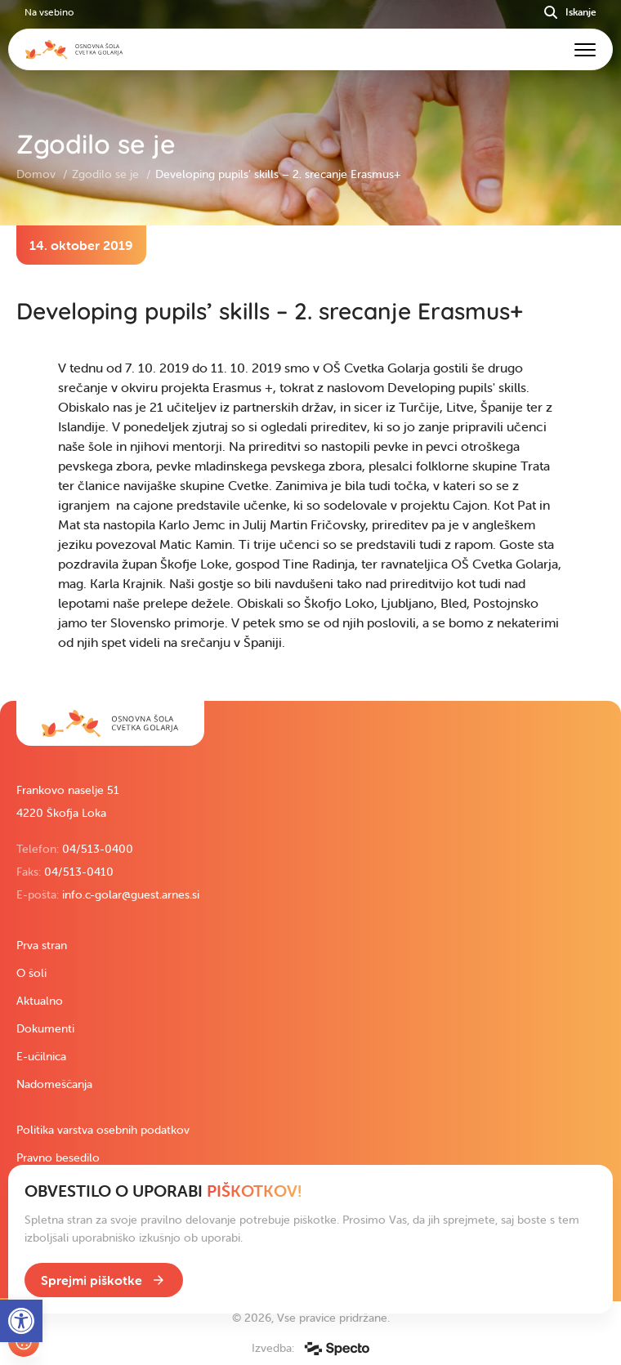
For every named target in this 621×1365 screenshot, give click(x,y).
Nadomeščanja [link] (54, 1084)
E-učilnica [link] (41, 1056)
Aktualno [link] (39, 1000)
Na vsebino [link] (49, 12)
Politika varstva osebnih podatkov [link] (103, 1129)
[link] (110, 723)
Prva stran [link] (41, 945)
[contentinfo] (310, 463)
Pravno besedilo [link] (58, 1157)
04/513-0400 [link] (97, 848)
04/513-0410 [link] (79, 871)
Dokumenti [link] (45, 1028)
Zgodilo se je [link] (107, 174)
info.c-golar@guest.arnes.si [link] (130, 894)
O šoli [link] (31, 973)
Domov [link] (37, 174)
